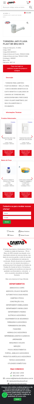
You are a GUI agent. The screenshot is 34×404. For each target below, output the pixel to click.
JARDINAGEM (17, 339)
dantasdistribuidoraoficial (17, 381)
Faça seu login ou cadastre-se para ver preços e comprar (17, 68)
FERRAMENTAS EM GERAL (17, 326)
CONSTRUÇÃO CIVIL (17, 301)
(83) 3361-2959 (17, 376)
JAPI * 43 (12, 62)
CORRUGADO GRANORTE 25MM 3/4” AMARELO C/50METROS (25, 181)
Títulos (10, 235)
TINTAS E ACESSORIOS (17, 360)
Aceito (17, 399)
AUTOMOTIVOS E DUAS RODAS (17, 295)
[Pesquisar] (30, 7)
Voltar (27, 13)
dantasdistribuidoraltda (17, 384)
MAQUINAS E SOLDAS (17, 343)
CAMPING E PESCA (17, 298)
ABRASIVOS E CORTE (17, 288)
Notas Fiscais (23, 235)
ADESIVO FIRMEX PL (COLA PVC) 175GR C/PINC (8, 181)
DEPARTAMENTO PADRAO (17, 312)
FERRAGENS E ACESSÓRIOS (17, 322)
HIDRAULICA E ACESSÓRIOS (17, 332)
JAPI (8, 60)
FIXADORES (17, 329)
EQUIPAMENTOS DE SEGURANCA (17, 319)
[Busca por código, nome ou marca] (15, 7)
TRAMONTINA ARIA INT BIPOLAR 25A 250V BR (25, 138)
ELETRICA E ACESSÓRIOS (17, 315)
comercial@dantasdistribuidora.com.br (18, 378)
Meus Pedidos (23, 231)
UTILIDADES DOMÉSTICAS (17, 363)
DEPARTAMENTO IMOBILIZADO (17, 308)
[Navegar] (2, 136)
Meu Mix (10, 231)
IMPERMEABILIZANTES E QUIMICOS (17, 336)
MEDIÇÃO (17, 346)
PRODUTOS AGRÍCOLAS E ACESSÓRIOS (17, 356)
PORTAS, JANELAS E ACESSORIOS (17, 353)
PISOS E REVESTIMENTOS (17, 350)
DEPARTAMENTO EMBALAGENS (17, 305)
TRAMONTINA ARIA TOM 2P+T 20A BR (8, 138)
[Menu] (4, 2)
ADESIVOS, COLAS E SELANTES (17, 291)
